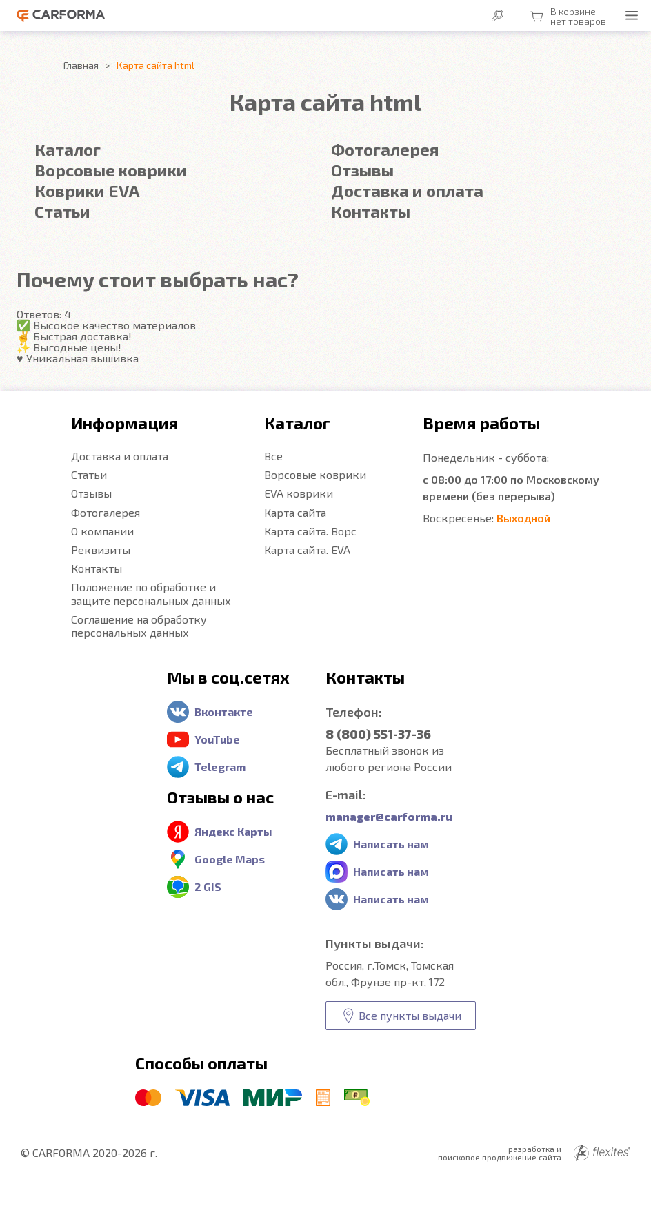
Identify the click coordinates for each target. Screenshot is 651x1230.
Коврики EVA (87, 191)
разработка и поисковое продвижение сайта (534, 1153)
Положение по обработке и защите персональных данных (151, 593)
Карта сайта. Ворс (310, 530)
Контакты (370, 211)
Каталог (67, 149)
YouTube (217, 739)
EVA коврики (298, 493)
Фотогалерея (385, 149)
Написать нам (391, 843)
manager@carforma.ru (389, 816)
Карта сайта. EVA (307, 549)
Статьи (62, 211)
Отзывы (362, 170)
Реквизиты (100, 549)
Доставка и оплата (407, 191)
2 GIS (207, 886)
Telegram (220, 766)
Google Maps (229, 858)
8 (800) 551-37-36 (378, 733)
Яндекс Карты (233, 831)
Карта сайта (295, 512)
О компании (102, 530)
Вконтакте (223, 711)
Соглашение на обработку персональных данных (139, 626)
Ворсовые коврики (110, 170)
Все (273, 455)
